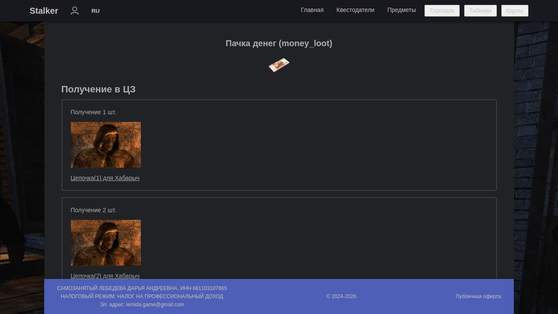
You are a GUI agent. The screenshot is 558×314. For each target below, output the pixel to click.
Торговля (441, 10)
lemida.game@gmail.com (155, 305)
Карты (514, 10)
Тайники (480, 10)
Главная (312, 9)
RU (95, 11)
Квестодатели (355, 9)
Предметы (401, 9)
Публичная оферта (478, 296)
